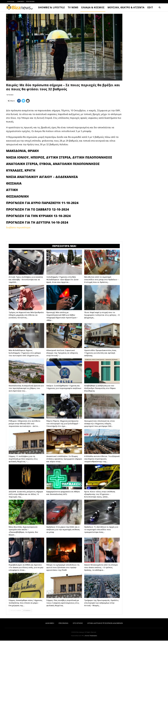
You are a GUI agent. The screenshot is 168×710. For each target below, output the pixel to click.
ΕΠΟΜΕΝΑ (27, 610)
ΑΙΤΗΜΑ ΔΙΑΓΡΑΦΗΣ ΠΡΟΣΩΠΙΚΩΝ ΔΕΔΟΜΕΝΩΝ (105, 623)
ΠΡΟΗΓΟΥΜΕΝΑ (15, 610)
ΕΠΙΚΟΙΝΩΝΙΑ (30, 1)
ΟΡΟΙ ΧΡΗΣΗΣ (78, 623)
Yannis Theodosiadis (91, 636)
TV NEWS (73, 7)
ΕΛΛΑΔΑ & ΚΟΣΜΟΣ (93, 7)
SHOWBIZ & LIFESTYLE (51, 7)
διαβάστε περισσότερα (18, 227)
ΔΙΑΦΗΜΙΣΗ (20, 1)
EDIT (150, 7)
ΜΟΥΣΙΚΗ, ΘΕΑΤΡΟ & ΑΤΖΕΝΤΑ (126, 7)
